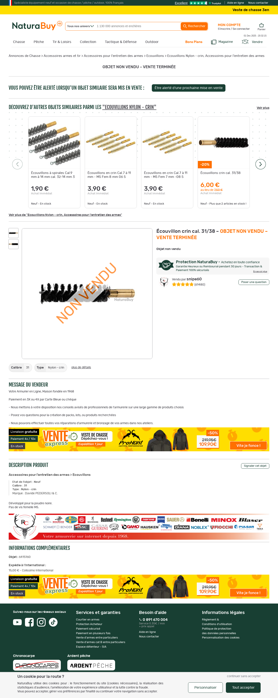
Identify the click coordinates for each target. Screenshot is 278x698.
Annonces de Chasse (24, 56)
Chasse (19, 42)
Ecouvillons (155, 56)
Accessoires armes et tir (62, 56)
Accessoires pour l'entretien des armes (113, 56)
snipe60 (187, 279)
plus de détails (81, 367)
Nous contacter (258, 3)
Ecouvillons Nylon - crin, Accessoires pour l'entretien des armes (216, 56)
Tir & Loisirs (62, 42)
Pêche (39, 42)
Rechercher (194, 26)
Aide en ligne (235, 3)
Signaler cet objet (255, 466)
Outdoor (152, 42)
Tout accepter (243, 687)
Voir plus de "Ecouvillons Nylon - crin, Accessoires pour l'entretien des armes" (65, 215)
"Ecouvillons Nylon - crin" (129, 107)
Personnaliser (205, 687)
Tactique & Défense (121, 42)
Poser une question (253, 282)
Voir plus (263, 107)
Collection (88, 42)
